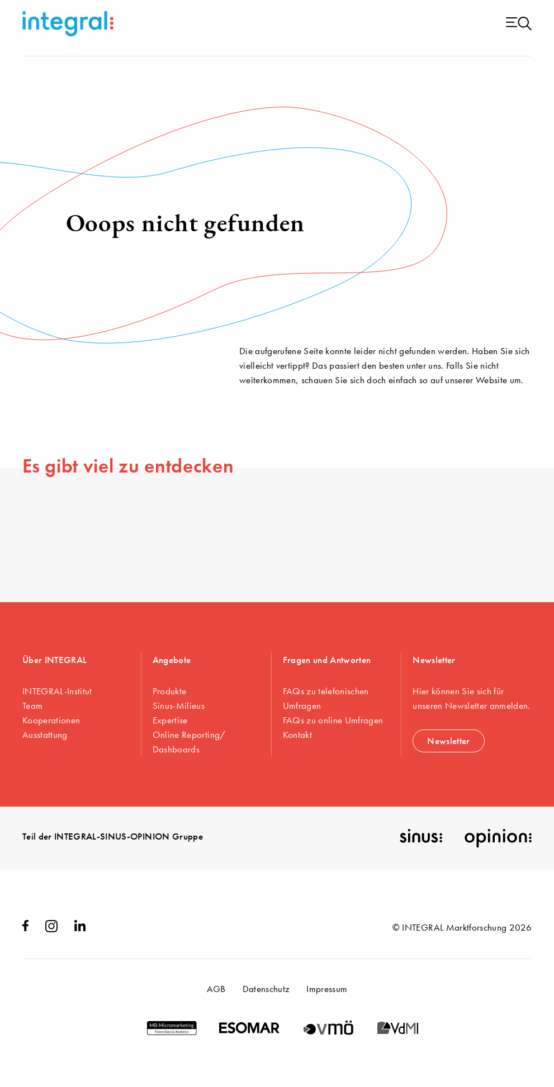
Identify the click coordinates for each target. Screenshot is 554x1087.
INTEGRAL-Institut (57, 691)
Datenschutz (266, 989)
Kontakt (297, 734)
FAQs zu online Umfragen (333, 720)
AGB (216, 989)
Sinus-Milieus (179, 705)
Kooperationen (51, 720)
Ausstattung (45, 734)
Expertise (170, 720)
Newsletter (448, 741)
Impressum (326, 989)
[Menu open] (518, 24)
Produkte (170, 691)
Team (32, 705)
